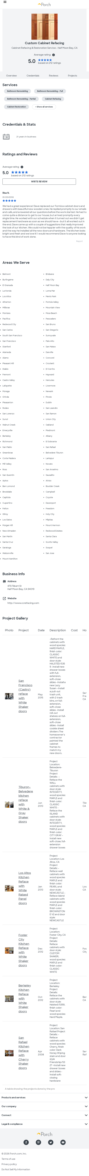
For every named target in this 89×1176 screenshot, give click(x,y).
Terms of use (8, 1159)
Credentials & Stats (19, 124)
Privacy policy (9, 1164)
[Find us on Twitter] (50, 1142)
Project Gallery (15, 618)
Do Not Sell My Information (16, 1169)
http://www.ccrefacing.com (23, 603)
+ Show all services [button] (44, 107)
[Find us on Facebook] (26, 1142)
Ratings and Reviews (19, 154)
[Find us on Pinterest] (38, 1142)
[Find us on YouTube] (63, 1142)
